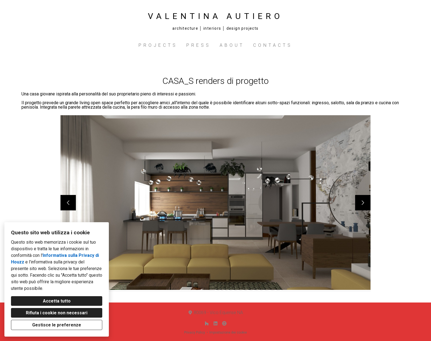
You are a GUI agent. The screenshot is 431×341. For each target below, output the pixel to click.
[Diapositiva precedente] (68, 202)
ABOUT (232, 45)
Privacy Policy (194, 332)
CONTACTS (272, 45)
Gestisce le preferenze (56, 325)
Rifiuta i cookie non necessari (56, 312)
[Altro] (224, 323)
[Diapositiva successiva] (363, 202)
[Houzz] (206, 323)
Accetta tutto (57, 301)
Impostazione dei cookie (228, 332)
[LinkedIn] (215, 323)
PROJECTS (158, 45)
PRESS (198, 45)
